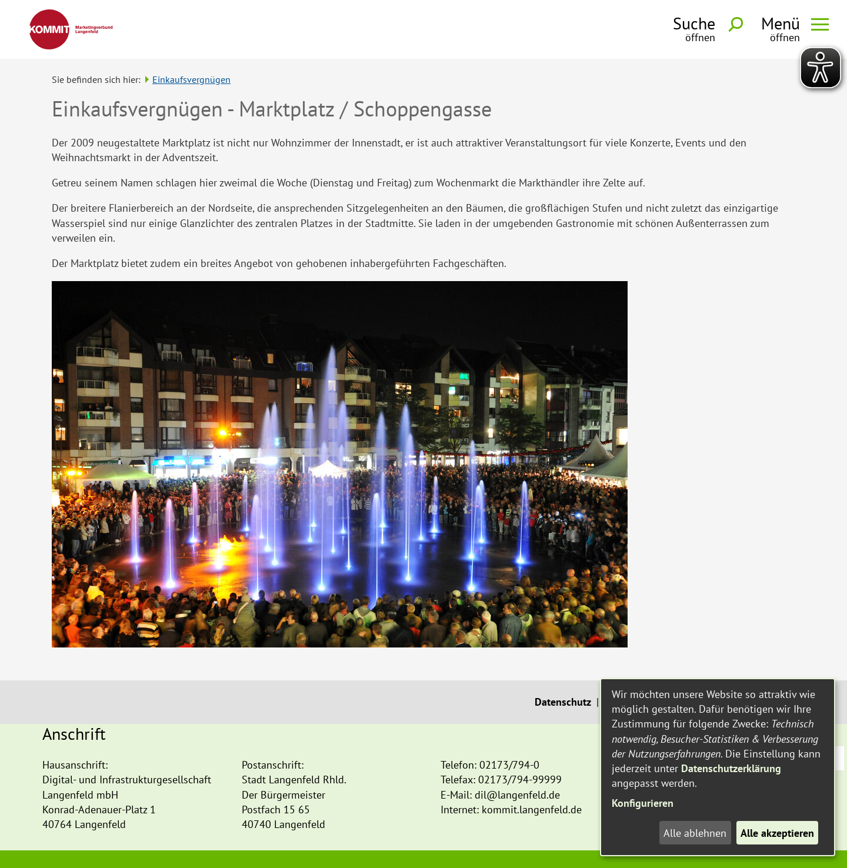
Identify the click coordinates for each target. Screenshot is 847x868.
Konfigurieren (642, 803)
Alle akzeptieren (777, 833)
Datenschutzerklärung (731, 768)
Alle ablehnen (694, 833)
